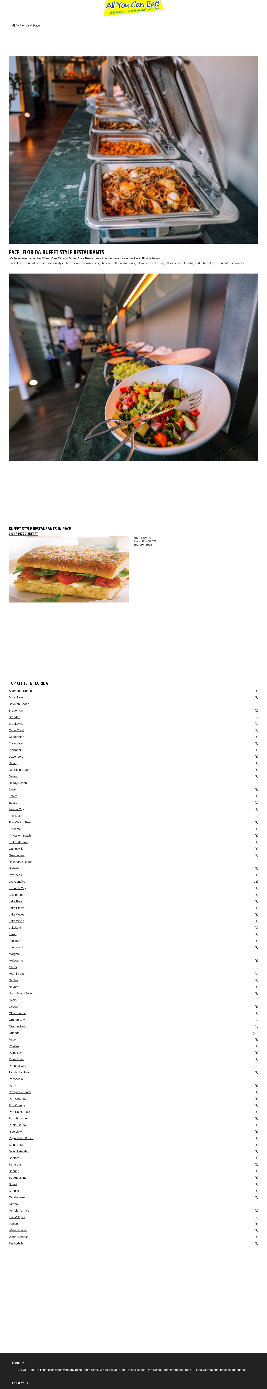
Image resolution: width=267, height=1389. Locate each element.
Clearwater (16, 743)
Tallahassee (17, 1197)
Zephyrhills (16, 1243)
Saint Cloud (16, 1144)
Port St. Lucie (18, 1118)
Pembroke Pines (20, 1072)
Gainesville (16, 848)
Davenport (16, 756)
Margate (14, 954)
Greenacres (17, 855)
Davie (12, 763)
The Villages (17, 1217)
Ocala (13, 1000)
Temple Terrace (19, 1210)
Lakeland (15, 927)
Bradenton (16, 710)
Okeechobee (17, 1013)
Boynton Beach (19, 704)
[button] (7, 7)
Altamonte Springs (21, 690)
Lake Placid (16, 908)
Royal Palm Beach (21, 1138)
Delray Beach (18, 783)
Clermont (15, 750)
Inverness (15, 875)
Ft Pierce (15, 829)
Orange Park (17, 1026)
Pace (36, 25)
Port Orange (17, 1105)
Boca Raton (17, 697)
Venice (13, 1223)
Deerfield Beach (19, 769)
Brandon (14, 717)
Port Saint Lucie (19, 1111)
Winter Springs (19, 1236)
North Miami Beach (21, 993)
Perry (12, 1085)
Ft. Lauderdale (18, 842)
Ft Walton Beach (20, 835)
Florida (24, 25)
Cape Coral (16, 730)
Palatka (14, 1046)
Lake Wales (16, 914)
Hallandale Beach (20, 861)
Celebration (16, 736)
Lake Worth (16, 921)
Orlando (14, 1033)
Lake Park (15, 901)
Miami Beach (17, 973)
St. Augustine (18, 1177)
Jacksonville (17, 881)
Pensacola (16, 1079)
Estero (13, 796)
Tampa (13, 1204)
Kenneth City (17, 888)
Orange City (17, 1019)
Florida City (16, 809)
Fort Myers (16, 815)
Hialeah (14, 868)
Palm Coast (16, 1059)
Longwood (16, 947)
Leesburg (15, 940)
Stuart (13, 1184)
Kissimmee (16, 894)
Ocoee (13, 1006)
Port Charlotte (18, 1098)
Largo (12, 934)
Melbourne (16, 960)
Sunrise (14, 1190)
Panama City (17, 1065)
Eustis (13, 802)
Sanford (14, 1158)
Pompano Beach (20, 1092)
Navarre (14, 986)
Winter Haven (18, 1230)
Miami (13, 967)
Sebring (14, 1171)
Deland (13, 776)
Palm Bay (15, 1052)
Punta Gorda (17, 1125)
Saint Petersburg (20, 1151)
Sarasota (15, 1164)
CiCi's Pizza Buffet (23, 533)
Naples (13, 980)
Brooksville (16, 723)
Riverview (15, 1131)
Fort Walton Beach (21, 822)
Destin (13, 789)
